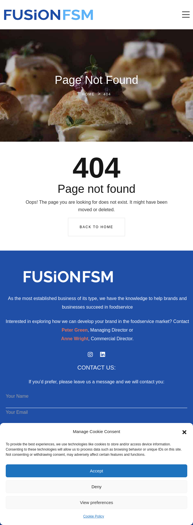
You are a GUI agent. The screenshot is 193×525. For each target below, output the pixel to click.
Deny (96, 486)
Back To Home (97, 227)
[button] (184, 431)
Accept (96, 470)
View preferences (96, 502)
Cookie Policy (93, 516)
